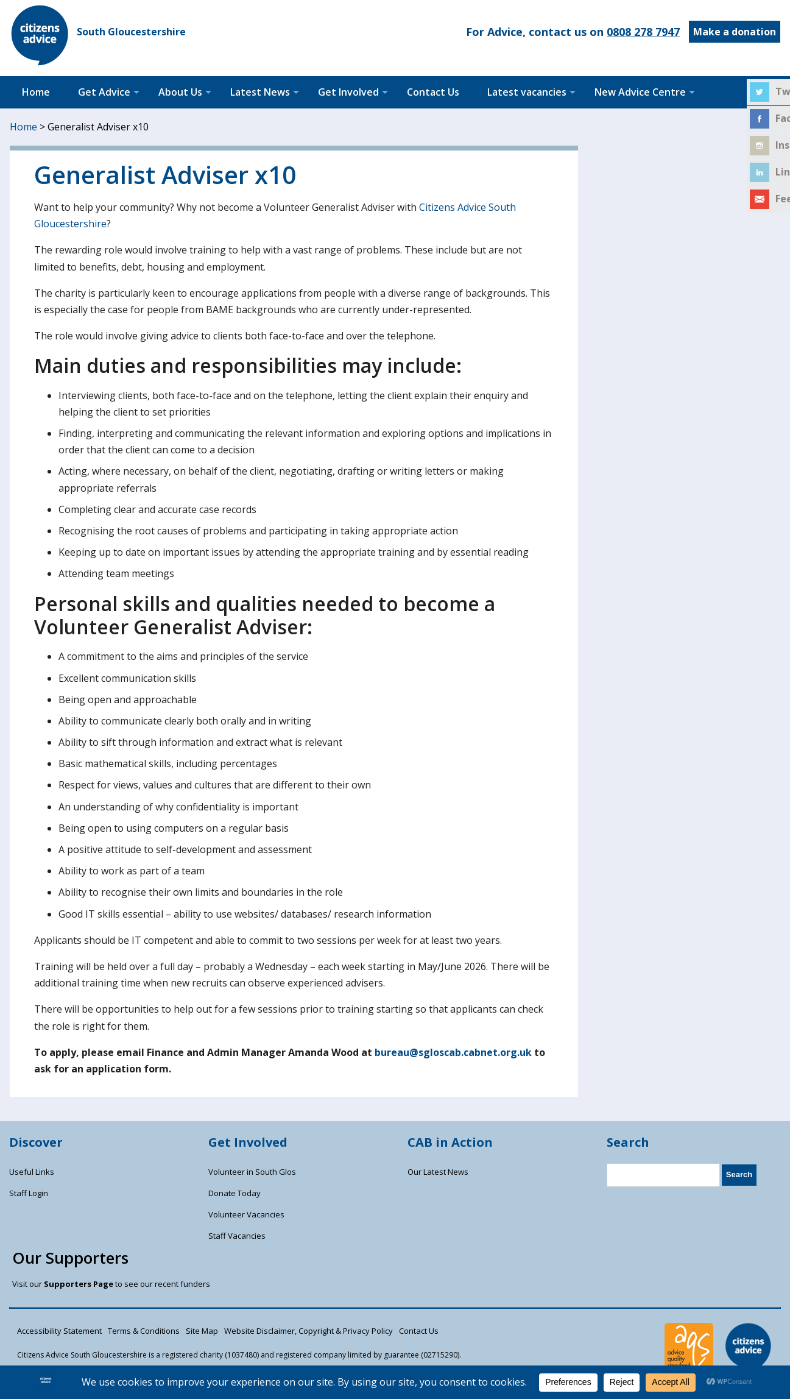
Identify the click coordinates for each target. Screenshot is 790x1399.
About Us (180, 92)
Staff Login (28, 1193)
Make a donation (734, 31)
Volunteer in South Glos (252, 1171)
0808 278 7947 (643, 31)
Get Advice (104, 92)
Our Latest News (437, 1171)
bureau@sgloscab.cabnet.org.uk (453, 1052)
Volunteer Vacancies (246, 1214)
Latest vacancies (526, 92)
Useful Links (31, 1171)
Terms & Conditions (144, 1330)
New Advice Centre (640, 92)
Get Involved (348, 92)
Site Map (202, 1330)
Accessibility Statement (59, 1330)
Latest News (260, 92)
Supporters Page (78, 1283)
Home (36, 92)
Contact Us (433, 92)
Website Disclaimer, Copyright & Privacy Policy (308, 1330)
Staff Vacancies (237, 1235)
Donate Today (234, 1193)
